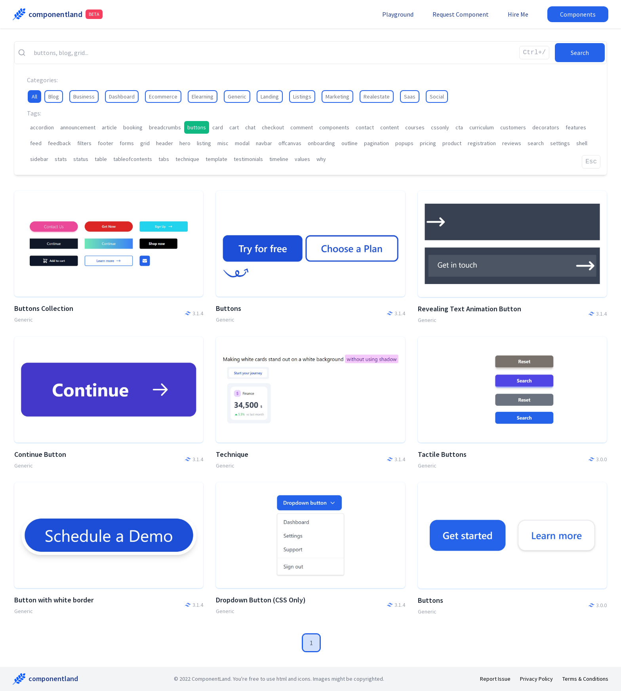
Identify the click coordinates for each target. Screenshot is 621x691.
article (109, 127)
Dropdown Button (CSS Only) (261, 599)
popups (404, 143)
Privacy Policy (536, 678)
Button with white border (53, 599)
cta (459, 127)
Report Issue (495, 678)
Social (437, 96)
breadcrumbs (165, 127)
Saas (409, 96)
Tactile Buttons (442, 454)
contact (365, 127)
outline (349, 143)
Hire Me (518, 14)
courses (415, 127)
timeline (278, 159)
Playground (397, 14)
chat (250, 127)
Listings (302, 96)
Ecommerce (163, 96)
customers (513, 127)
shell (581, 143)
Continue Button (40, 454)
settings (560, 143)
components (334, 127)
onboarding (321, 143)
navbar (264, 143)
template (216, 159)
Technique (232, 454)
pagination (376, 143)
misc (223, 143)
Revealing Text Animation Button (469, 308)
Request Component (460, 14)
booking (133, 127)
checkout (273, 127)
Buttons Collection (43, 308)
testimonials (248, 159)
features (576, 127)
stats (61, 159)
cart (234, 127)
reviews (511, 143)
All (34, 96)
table (101, 159)
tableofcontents (132, 159)
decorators (545, 127)
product (451, 143)
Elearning (202, 96)
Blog (53, 96)
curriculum (481, 127)
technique (187, 159)
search (536, 143)
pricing (428, 143)
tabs (163, 159)
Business (84, 96)
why (321, 159)
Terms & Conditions (585, 678)
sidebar (39, 159)
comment (301, 127)
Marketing (337, 96)
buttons (196, 127)
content (389, 127)
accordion (42, 127)
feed (36, 143)
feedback (59, 143)
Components (578, 14)
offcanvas (289, 143)
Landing (270, 96)
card (217, 127)
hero (184, 143)
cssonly (440, 127)
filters (84, 143)
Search (580, 53)
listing (204, 143)
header (164, 143)
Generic (237, 96)
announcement (77, 127)
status (80, 159)
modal (242, 143)
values (302, 159)
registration (482, 143)
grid (145, 143)
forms (127, 143)
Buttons (228, 308)
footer (105, 143)
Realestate (377, 96)
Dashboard (122, 96)
